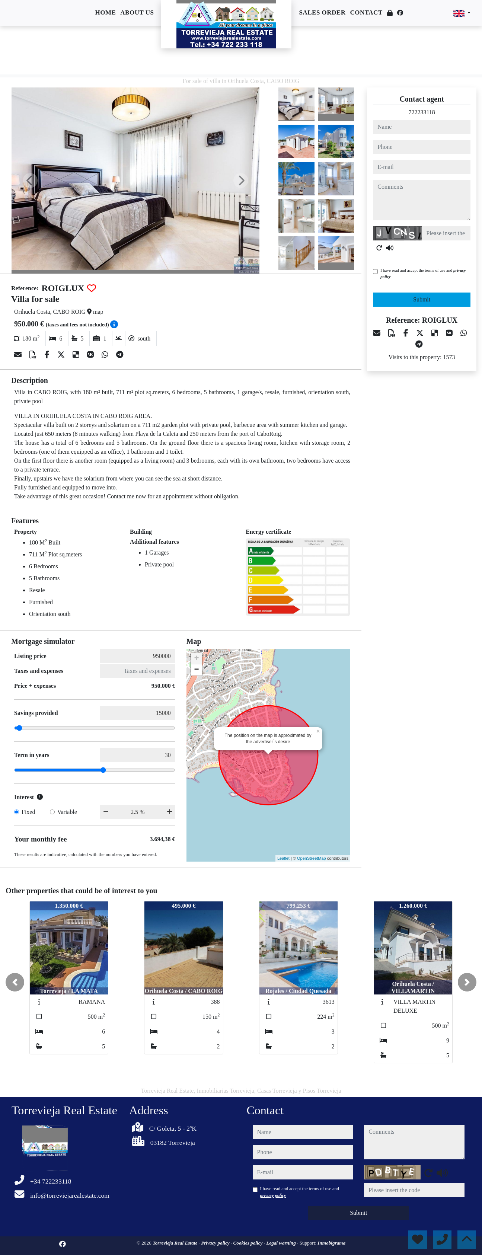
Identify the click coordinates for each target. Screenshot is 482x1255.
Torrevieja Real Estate (176, 1243)
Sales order (322, 12)
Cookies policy (248, 1243)
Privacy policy (216, 1243)
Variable (67, 812)
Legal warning (281, 1243)
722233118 (421, 112)
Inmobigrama (331, 1243)
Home (105, 12)
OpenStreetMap (311, 858)
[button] (15, 982)
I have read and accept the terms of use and (423, 273)
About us (137, 12)
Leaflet (283, 858)
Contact (366, 12)
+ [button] (196, 658)
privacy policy (273, 1195)
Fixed (28, 812)
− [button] (196, 670)
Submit (421, 299)
